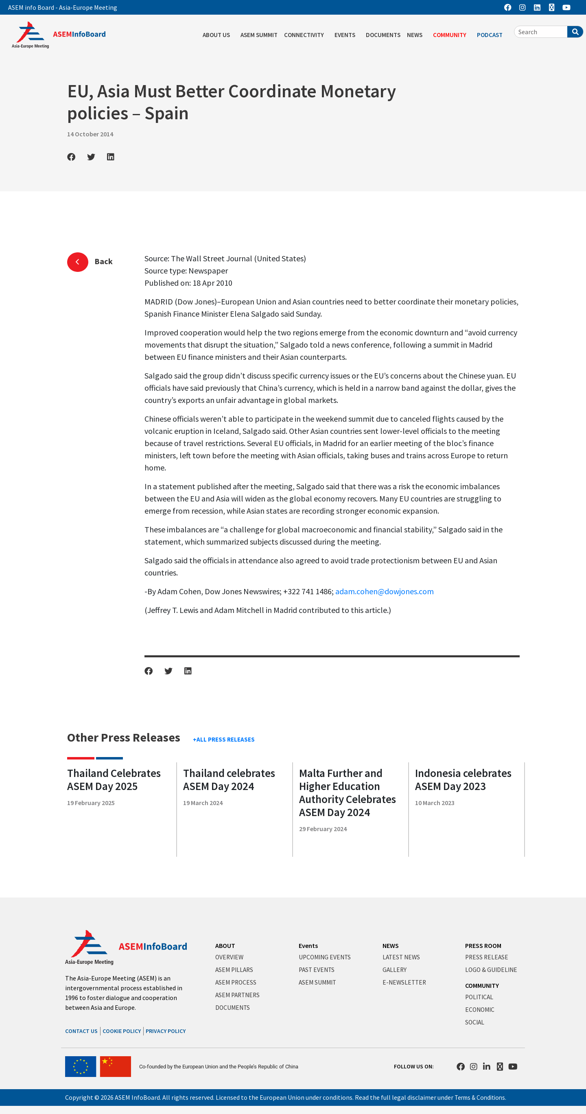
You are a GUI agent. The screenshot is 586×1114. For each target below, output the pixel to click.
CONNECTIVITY (306, 35)
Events (308, 945)
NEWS (416, 35)
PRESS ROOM (483, 945)
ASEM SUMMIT (259, 35)
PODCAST (492, 35)
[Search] (575, 31)
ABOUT (225, 945)
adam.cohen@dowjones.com (384, 591)
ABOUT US (218, 35)
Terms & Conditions (482, 1097)
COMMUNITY (451, 35)
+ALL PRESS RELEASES (224, 739)
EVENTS (347, 35)
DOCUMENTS (383, 35)
